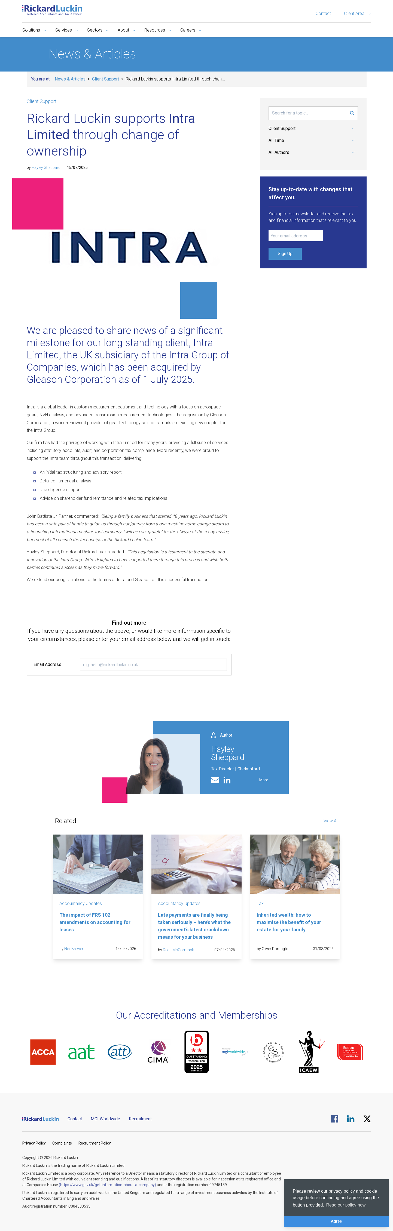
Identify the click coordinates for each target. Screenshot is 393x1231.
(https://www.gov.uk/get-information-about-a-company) (107, 1185)
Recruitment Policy (94, 1143)
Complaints (62, 1143)
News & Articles (70, 79)
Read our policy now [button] (345, 1205)
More (263, 780)
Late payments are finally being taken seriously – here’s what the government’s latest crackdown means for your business (194, 926)
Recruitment (140, 1118)
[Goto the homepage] (52, 10)
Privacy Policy (34, 1143)
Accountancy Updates (80, 903)
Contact (323, 13)
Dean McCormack (178, 950)
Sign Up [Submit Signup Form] (285, 253)
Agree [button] (336, 1221)
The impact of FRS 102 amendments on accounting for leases (94, 922)
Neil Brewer (73, 949)
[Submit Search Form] (352, 113)
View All (331, 820)
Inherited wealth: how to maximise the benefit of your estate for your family (289, 922)
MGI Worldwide (105, 1118)
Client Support (105, 79)
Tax (260, 903)
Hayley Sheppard (46, 167)
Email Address (47, 664)
